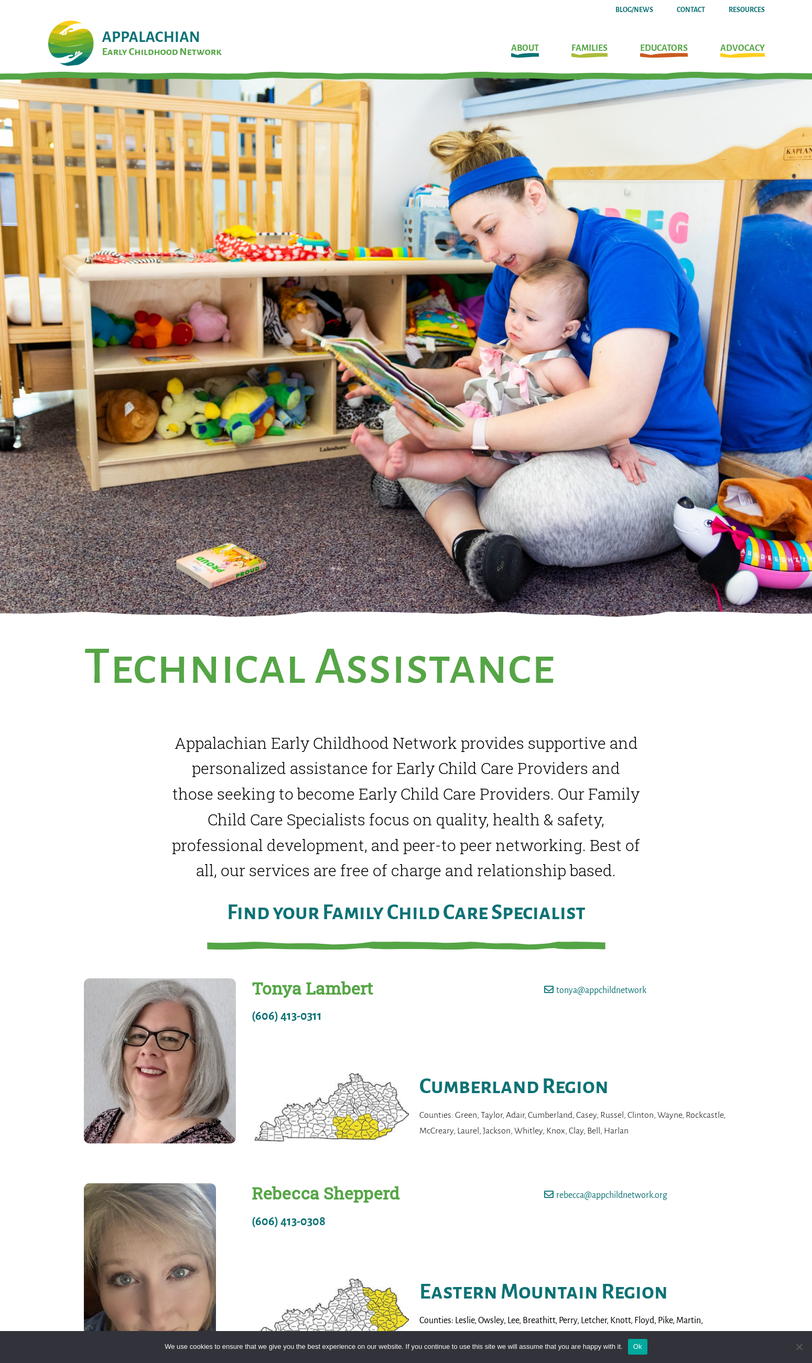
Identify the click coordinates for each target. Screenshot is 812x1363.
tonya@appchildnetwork (601, 990)
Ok (637, 1346)
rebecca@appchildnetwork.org (611, 1195)
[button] (525, 50)
